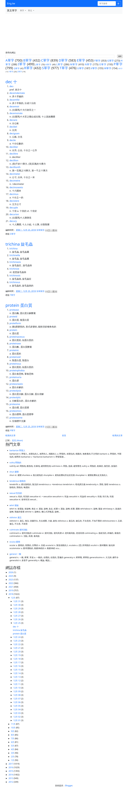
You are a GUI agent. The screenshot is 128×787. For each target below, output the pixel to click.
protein (13, 329)
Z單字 (19, 71)
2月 (13, 756)
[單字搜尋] (107, 3)
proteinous (15, 363)
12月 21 (17, 648)
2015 (11, 771)
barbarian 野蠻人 (17, 450)
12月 (13, 597)
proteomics (15, 410)
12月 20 (17, 651)
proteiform (15, 323)
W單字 (107, 68)
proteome (15, 404)
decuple (14, 207)
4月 (13, 749)
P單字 (118, 64)
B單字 (27, 60)
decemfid (14, 99)
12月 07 (17, 698)
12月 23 (17, 640)
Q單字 (17, 68)
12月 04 (17, 709)
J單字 (38, 64)
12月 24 (17, 637)
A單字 (10, 60)
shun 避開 (14, 471)
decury (13, 221)
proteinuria (15, 377)
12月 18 (17, 658)
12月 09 (17, 691)
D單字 (63, 60)
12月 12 (17, 680)
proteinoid (15, 356)
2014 (11, 774)
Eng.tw (11, 3)
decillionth (15, 167)
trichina (14, 248)
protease (14, 309)
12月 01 (17, 720)
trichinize (14, 268)
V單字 (94, 68)
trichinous (15, 282)
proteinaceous (17, 336)
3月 (13, 753)
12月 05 (17, 706)
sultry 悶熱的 (15, 462)
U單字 (80, 68)
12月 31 (17, 601)
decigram (15, 133)
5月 (13, 745)
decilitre (14, 153)
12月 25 (17, 623)
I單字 (22, 64)
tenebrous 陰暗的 (18, 481)
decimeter (15, 173)
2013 (11, 778)
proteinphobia (17, 370)
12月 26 (17, 619)
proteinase (15, 343)
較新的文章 (11, 435)
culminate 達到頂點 (18, 529)
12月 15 (17, 669)
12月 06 (17, 702)
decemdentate (17, 92)
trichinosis (15, 275)
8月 (13, 734)
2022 (11, 583)
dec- (12, 86)
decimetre (15, 180)
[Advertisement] (64, 32)
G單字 (110, 60)
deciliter (14, 146)
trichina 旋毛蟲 (19, 244)
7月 (13, 738)
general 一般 (15, 554)
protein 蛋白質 (19, 305)
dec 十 (11, 81)
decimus (14, 194)
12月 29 (17, 608)
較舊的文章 (117, 435)
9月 (13, 731)
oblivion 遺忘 (16, 517)
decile (13, 140)
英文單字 (12, 10)
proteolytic (15, 397)
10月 (13, 727)
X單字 (120, 68)
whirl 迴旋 (14, 505)
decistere (14, 200)
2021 (11, 586)
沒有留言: (40, 230)
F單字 (97, 60)
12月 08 (17, 695)
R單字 (28, 68)
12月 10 (17, 687)
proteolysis (15, 390)
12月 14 (17, 673)
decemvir (14, 106)
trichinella (15, 255)
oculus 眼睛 (15, 541)
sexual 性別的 (16, 493)
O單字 (102, 64)
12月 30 (17, 605)
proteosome (16, 417)
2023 (11, 579)
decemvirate (16, 113)
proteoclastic (16, 383)
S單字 (46, 68)
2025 (11, 576)
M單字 (74, 64)
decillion (14, 160)
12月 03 (17, 713)
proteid (13, 316)
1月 (13, 760)
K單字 (49, 64)
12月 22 (17, 644)
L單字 (59, 64)
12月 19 (17, 655)
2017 (11, 763)
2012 (11, 782)
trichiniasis (15, 261)
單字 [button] (22, 10)
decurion (14, 214)
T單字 (64, 68)
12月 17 (17, 662)
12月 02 (17, 716)
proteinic (14, 350)
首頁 (64, 435)
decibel (13, 126)
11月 (13, 724)
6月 (13, 742)
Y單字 (11, 71)
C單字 (45, 60)
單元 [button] (30, 10)
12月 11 (17, 684)
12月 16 (17, 666)
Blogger (68, 785)
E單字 (81, 60)
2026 (11, 572)
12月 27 (17, 615)
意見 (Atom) (17, 440)
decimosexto (16, 187)
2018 (11, 594)
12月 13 (17, 677)
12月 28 (17, 612)
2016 (11, 767)
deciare (13, 119)
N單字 (88, 64)
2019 (11, 590)
